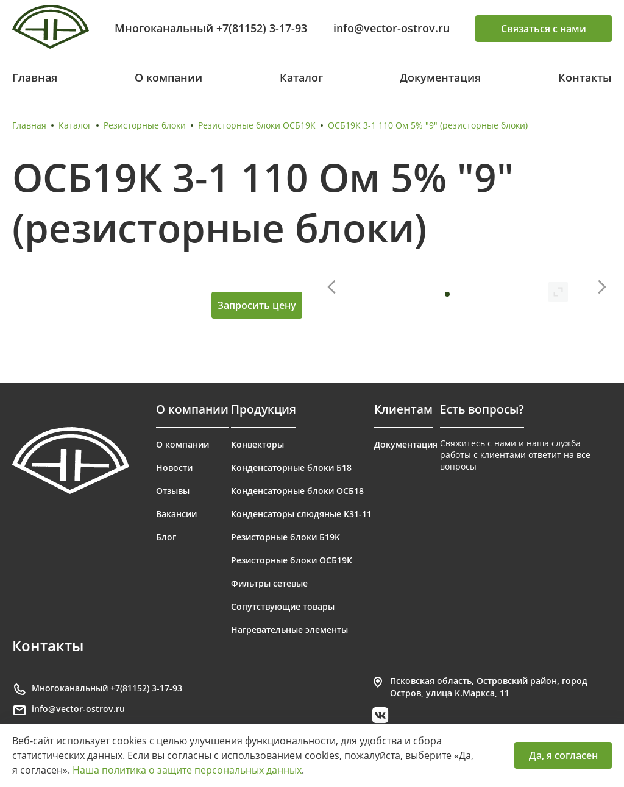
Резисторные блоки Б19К (285, 537)
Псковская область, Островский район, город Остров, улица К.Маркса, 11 (478, 687)
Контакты (585, 77)
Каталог (301, 77)
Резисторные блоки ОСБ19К (257, 125)
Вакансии (176, 514)
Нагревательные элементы (289, 629)
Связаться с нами (543, 28)
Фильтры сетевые (269, 583)
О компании (168, 77)
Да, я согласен (563, 755)
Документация (440, 77)
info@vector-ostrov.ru (391, 28)
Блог (166, 537)
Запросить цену (257, 305)
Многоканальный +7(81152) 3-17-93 (211, 28)
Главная (34, 77)
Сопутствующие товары (283, 606)
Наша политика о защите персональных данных (187, 770)
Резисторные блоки (145, 125)
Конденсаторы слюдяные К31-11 (301, 514)
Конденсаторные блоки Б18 (291, 467)
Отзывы (173, 490)
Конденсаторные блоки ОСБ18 (297, 490)
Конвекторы (257, 444)
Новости (174, 467)
